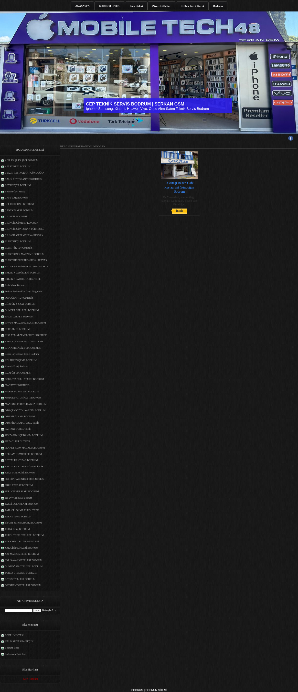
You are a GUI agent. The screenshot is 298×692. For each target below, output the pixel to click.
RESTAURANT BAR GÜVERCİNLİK (24, 466)
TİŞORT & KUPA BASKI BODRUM (23, 522)
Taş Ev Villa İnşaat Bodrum (18, 497)
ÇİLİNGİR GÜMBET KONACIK (21, 222)
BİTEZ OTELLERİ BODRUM (20, 579)
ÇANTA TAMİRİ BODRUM (19, 210)
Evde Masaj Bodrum (15, 285)
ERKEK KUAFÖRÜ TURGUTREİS (23, 279)
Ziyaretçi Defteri (161, 5)
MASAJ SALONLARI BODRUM (22, 391)
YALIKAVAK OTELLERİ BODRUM (23, 560)
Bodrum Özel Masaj (15, 191)
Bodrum (218, 5)
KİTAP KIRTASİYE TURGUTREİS (23, 347)
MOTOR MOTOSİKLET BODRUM (23, 397)
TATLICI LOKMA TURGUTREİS (22, 510)
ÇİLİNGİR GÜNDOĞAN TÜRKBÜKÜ (24, 229)
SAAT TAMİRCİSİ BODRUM (20, 472)
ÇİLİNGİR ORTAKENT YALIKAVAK (24, 235)
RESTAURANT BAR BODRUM (21, 460)
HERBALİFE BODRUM (17, 329)
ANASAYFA (82, 5)
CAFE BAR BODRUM (16, 197)
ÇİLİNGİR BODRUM (16, 216)
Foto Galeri (136, 5)
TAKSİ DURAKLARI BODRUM (21, 504)
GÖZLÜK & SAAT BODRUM (20, 304)
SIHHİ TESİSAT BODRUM (19, 485)
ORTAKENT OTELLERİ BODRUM (23, 585)
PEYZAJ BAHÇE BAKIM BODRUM (24, 435)
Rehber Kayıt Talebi (192, 5)
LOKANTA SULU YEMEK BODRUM (24, 379)
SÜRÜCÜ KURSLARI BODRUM (22, 491)
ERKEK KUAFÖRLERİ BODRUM (23, 272)
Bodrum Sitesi (12, 647)
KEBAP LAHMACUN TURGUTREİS (24, 341)
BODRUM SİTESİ (109, 5)
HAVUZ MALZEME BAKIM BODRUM (25, 322)
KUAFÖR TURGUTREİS (18, 372)
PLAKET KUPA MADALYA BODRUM (25, 447)
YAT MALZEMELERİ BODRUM (22, 554)
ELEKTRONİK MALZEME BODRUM (24, 254)
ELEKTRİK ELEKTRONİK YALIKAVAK (26, 260)
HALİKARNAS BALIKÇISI (19, 641)
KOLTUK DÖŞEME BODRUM (21, 360)
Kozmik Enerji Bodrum (16, 366)
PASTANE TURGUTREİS (18, 429)
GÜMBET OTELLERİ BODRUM (22, 310)
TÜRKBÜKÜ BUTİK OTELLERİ (22, 541)
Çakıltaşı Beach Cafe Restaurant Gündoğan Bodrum (179, 187)
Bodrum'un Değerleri (15, 654)
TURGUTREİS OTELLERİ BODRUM (24, 535)
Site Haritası (30, 679)
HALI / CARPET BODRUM (19, 316)
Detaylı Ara (49, 610)
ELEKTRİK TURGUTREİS (18, 247)
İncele (179, 210)
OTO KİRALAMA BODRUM (20, 416)
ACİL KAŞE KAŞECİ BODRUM (21, 160)
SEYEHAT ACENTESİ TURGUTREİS (24, 479)
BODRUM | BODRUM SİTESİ (149, 690)
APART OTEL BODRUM (18, 166)
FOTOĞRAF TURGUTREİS (19, 297)
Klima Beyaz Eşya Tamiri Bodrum (22, 354)
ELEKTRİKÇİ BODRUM (18, 241)
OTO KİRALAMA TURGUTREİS (22, 422)
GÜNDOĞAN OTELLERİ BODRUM (24, 566)
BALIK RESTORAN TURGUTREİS (23, 179)
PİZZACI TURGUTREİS (17, 441)
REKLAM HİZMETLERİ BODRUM (23, 454)
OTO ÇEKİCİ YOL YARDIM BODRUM (25, 410)
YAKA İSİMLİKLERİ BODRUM (21, 547)
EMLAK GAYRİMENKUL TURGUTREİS (26, 266)
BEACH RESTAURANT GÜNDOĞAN (24, 172)
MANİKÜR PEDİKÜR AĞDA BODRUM (25, 404)
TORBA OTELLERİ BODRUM (21, 572)
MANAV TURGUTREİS (17, 385)
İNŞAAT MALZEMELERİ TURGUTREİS (26, 335)
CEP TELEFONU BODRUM (19, 204)
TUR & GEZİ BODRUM (17, 529)
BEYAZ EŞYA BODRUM (18, 185)
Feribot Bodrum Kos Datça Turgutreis (23, 291)
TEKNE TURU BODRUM (18, 516)
